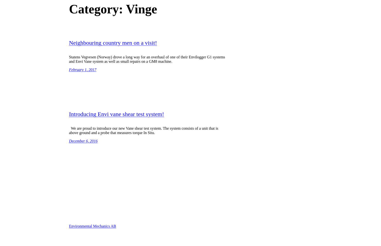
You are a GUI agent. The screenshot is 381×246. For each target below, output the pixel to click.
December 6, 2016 (83, 141)
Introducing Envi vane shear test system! (116, 114)
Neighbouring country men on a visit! (113, 43)
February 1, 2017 (82, 70)
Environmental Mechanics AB (92, 226)
